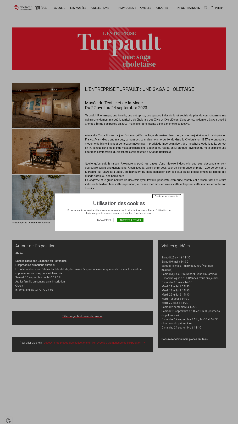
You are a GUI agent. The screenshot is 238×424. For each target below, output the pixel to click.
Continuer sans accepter (167, 196)
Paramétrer (104, 220)
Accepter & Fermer (130, 220)
